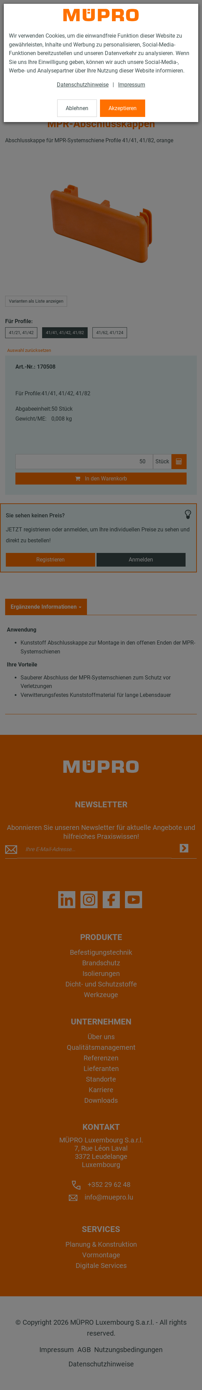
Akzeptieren (123, 108)
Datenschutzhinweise (83, 84)
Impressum (131, 84)
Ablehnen (77, 108)
